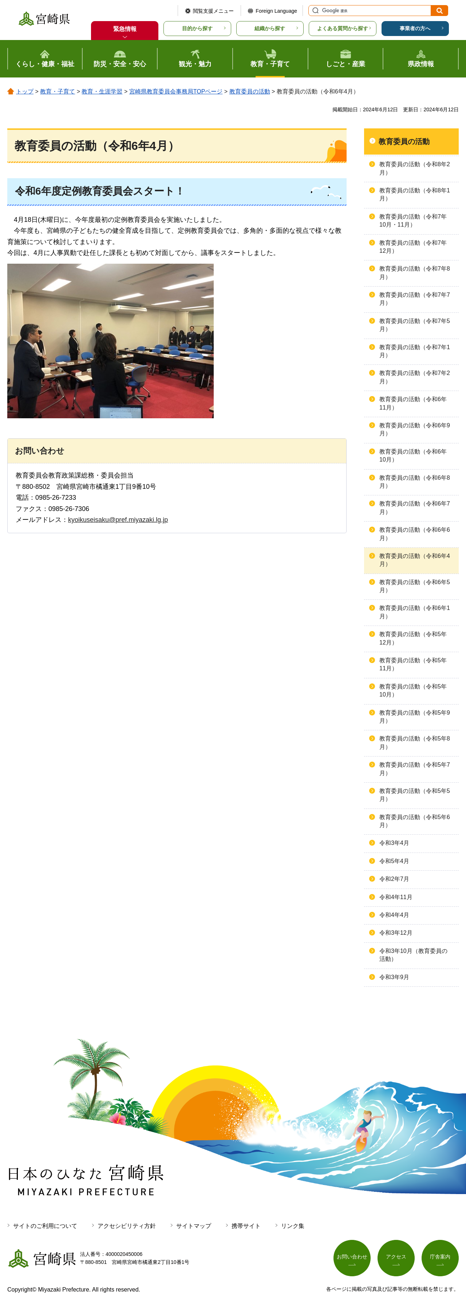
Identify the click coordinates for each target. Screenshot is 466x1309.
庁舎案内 (440, 1257)
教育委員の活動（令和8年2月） (414, 168)
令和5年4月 (394, 861)
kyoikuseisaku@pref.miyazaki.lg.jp (118, 519)
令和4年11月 (395, 897)
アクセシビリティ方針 (127, 1226)
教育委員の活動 (249, 91)
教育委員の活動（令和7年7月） (414, 299)
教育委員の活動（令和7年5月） (414, 325)
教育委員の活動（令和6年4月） (414, 560)
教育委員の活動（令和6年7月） (414, 507)
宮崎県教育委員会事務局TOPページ (176, 91)
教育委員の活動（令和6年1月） (414, 612)
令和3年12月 (395, 933)
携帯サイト (246, 1226)
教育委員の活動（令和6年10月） (413, 455)
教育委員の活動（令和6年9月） (414, 429)
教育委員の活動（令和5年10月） (413, 690)
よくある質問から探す (342, 28)
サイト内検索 (314, 10)
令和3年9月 (394, 977)
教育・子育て (57, 91)
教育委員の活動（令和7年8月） (414, 273)
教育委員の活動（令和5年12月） (413, 638)
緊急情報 (125, 29)
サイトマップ (193, 1226)
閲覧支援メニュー (213, 11)
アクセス (396, 1257)
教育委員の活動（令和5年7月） (414, 769)
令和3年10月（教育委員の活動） (413, 955)
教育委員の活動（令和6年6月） (414, 534)
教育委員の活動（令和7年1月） (414, 351)
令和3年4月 (394, 843)
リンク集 (292, 1226)
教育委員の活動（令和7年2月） (414, 377)
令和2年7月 (394, 879)
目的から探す (197, 28)
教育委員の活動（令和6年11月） (413, 403)
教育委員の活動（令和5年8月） (414, 742)
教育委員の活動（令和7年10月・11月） (413, 220)
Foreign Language (276, 11)
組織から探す (269, 28)
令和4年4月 (394, 915)
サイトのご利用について (45, 1226)
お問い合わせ (352, 1257)
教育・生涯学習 (102, 91)
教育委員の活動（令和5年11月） (413, 664)
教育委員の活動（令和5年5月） (414, 795)
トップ (24, 91)
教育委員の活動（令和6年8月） (414, 482)
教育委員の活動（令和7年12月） (413, 247)
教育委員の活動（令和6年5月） (414, 586)
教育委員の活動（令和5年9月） (414, 717)
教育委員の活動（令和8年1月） (414, 194)
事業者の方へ (415, 28)
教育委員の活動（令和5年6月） (414, 821)
